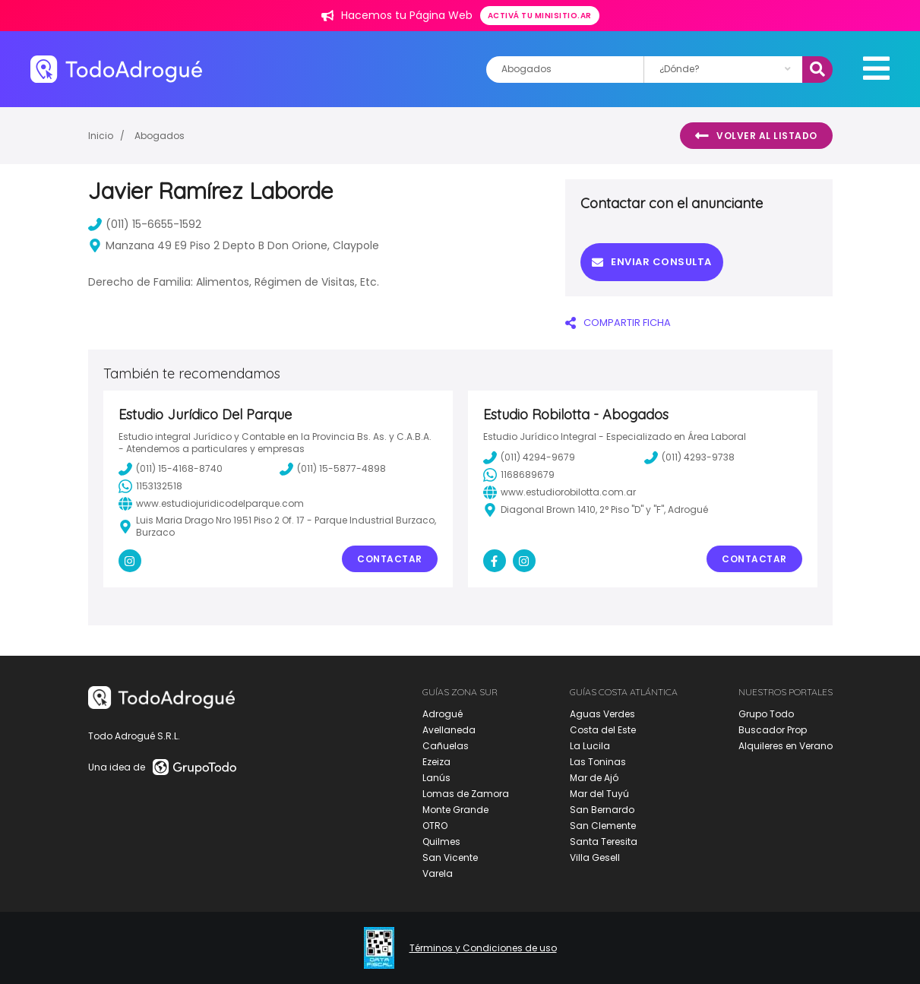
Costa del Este (603, 729)
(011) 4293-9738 (689, 457)
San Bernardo (602, 809)
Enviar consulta (652, 262)
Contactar (389, 558)
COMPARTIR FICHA (618, 322)
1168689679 (519, 475)
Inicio (100, 135)
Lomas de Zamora (465, 793)
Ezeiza (436, 761)
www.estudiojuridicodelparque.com (211, 504)
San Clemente (603, 825)
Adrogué (442, 713)
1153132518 (150, 486)
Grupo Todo (766, 713)
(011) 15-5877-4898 (333, 469)
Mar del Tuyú (599, 793)
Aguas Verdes (602, 713)
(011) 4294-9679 (529, 457)
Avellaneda (449, 729)
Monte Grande (455, 809)
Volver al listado (756, 136)
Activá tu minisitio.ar (540, 15)
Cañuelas (445, 745)
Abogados (159, 135)
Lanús (436, 777)
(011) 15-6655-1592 (144, 224)
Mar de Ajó (594, 777)
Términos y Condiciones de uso (483, 948)
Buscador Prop (772, 729)
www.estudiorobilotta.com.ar (559, 492)
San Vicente (450, 857)
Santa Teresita (603, 841)
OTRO (434, 825)
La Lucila (590, 745)
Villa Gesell (595, 857)
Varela (437, 873)
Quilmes (441, 841)
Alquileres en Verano (785, 745)
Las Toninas (598, 761)
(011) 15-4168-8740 (171, 469)
